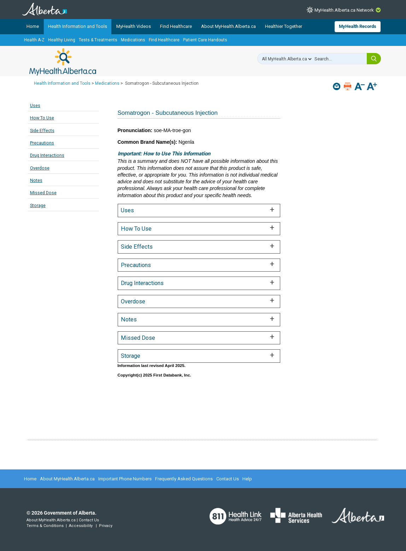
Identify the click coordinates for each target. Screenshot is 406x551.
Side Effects (42, 130)
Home (33, 26)
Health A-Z (34, 39)
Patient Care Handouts (205, 39)
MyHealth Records (357, 26)
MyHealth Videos (133, 26)
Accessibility (81, 525)
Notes (36, 180)
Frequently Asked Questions (184, 478)
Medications (133, 39)
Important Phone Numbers (125, 478)
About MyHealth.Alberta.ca (228, 26)
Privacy (105, 525)
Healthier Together (283, 26)
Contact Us (227, 478)
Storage (38, 205)
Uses (35, 105)
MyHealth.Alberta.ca (62, 62)
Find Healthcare (176, 26)
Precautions (42, 143)
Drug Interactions (47, 155)
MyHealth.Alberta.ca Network (344, 10)
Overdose (39, 168)
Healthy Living (61, 39)
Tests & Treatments (98, 39)
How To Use (42, 117)
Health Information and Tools (77, 26)
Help (247, 478)
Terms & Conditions (45, 525)
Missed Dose (43, 192)
